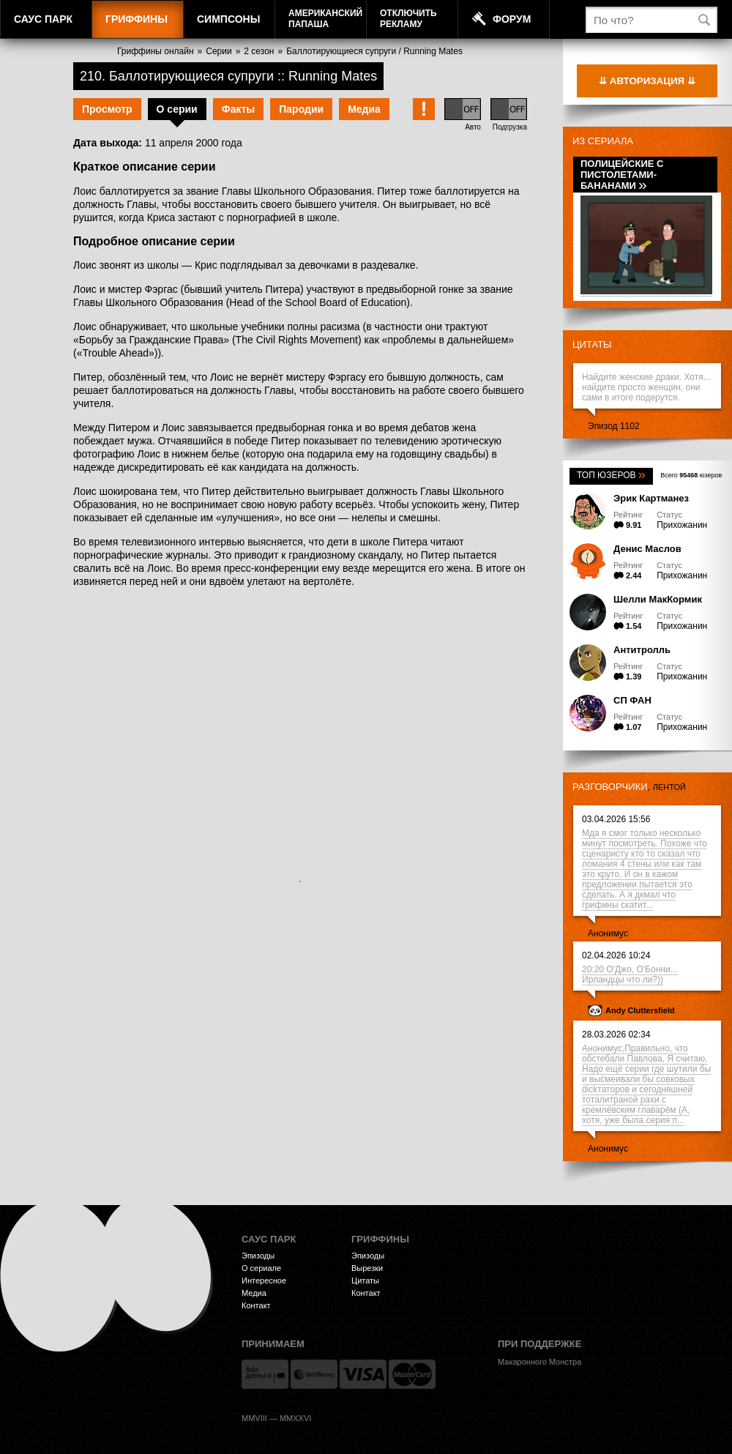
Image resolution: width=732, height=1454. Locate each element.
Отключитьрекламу (408, 18)
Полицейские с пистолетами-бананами (621, 174)
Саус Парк (43, 19)
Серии (218, 51)
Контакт (256, 1305)
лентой (669, 787)
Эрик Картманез (651, 498)
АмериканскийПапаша (325, 18)
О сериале (261, 1268)
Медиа (364, 109)
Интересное (264, 1280)
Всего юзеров (691, 475)
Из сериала (602, 140)
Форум (512, 19)
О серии (177, 109)
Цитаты (592, 344)
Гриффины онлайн (155, 51)
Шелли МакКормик (657, 599)
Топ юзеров (611, 475)
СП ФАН (632, 700)
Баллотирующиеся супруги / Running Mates (374, 51)
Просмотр (107, 109)
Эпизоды (258, 1255)
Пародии (301, 109)
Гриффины (136, 19)
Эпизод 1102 (614, 426)
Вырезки (367, 1268)
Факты (238, 109)
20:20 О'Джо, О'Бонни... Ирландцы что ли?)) (630, 974)
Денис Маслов (647, 548)
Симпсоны (228, 19)
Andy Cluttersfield (640, 1010)
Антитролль (642, 649)
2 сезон (259, 51)
